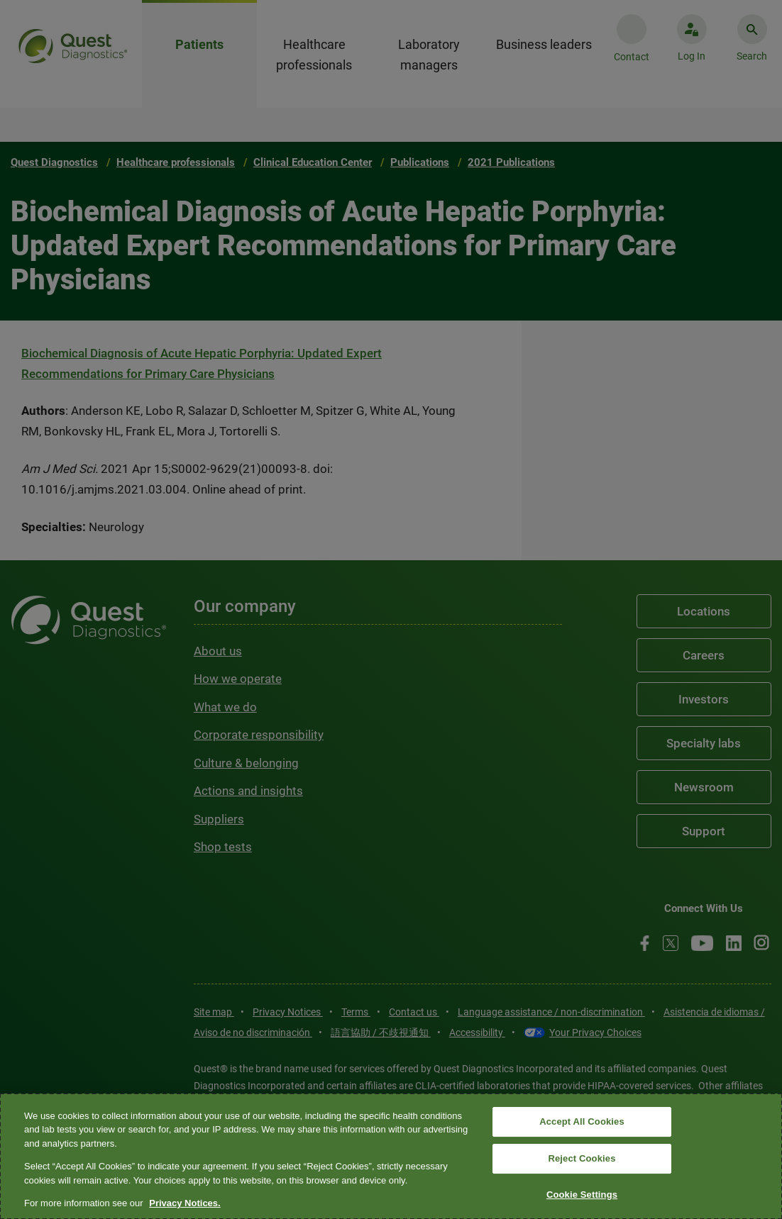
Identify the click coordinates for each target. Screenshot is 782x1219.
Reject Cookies (581, 1158)
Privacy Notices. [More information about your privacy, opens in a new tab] (184, 1203)
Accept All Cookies (581, 1122)
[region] (391, 1156)
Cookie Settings (581, 1194)
